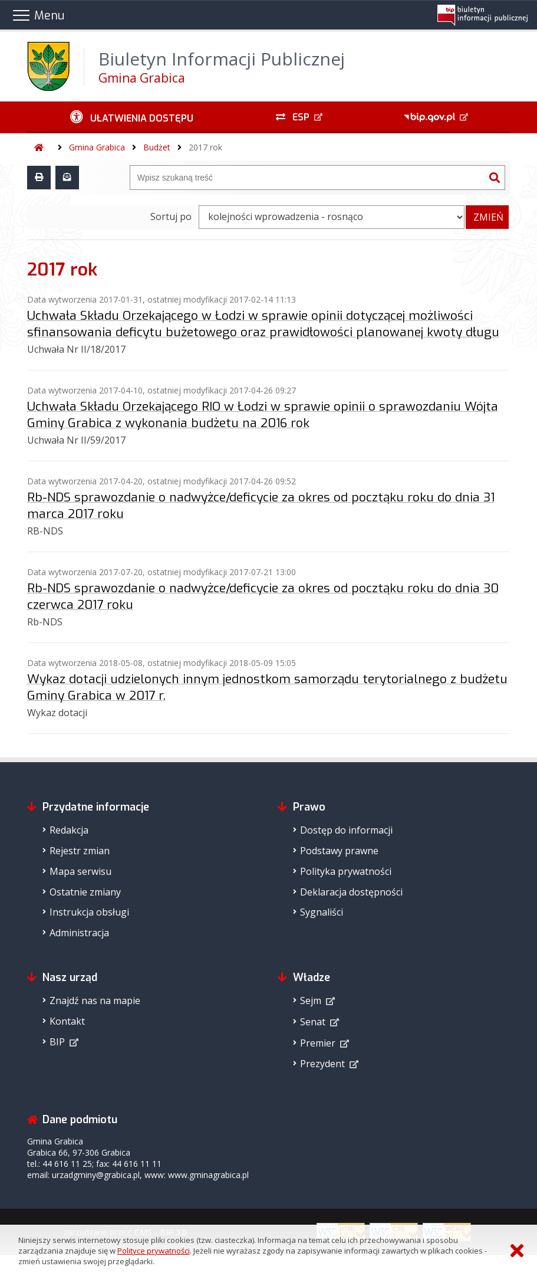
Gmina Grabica (97, 147)
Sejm (310, 1000)
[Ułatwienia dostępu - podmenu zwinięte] (131, 117)
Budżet (156, 147)
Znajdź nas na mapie (95, 1000)
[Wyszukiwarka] (307, 177)
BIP (57, 1041)
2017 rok (205, 147)
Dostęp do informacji (346, 830)
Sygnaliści (321, 912)
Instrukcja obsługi (89, 912)
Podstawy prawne (339, 850)
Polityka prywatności (345, 871)
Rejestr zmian (80, 850)
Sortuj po (171, 216)
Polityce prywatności (153, 1250)
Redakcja (69, 830)
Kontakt (67, 1021)
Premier (317, 1042)
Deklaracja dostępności (351, 891)
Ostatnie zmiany (85, 891)
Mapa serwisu (80, 871)
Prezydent (322, 1063)
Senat (312, 1021)
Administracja (79, 932)
